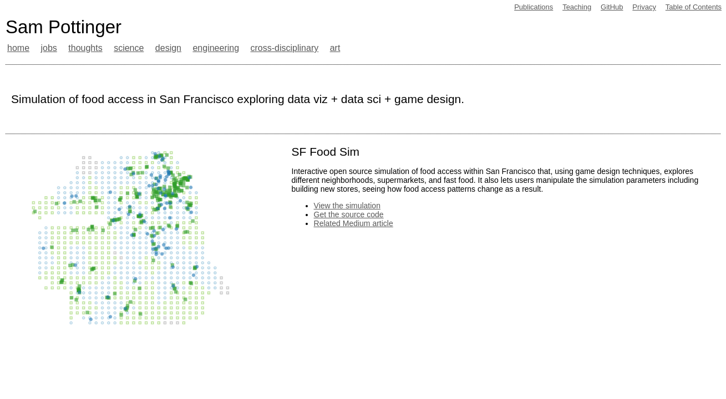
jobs (48, 48)
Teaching (576, 7)
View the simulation (347, 205)
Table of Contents (694, 7)
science (129, 48)
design (168, 48)
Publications (533, 7)
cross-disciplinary (285, 48)
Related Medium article (353, 223)
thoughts (85, 48)
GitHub (612, 7)
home (18, 48)
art (335, 48)
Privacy (644, 7)
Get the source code (349, 214)
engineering (215, 48)
